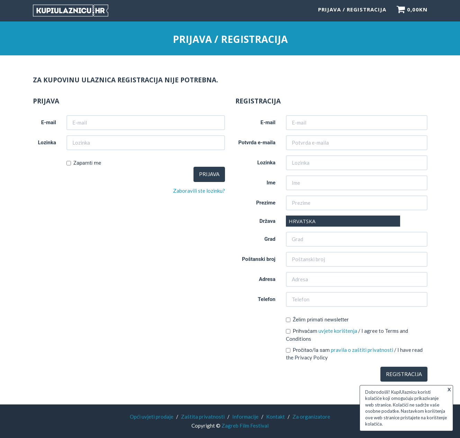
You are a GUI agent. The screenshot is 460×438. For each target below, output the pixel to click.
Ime (271, 183)
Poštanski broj (259, 259)
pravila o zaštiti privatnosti (362, 350)
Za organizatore (311, 416)
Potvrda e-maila (256, 142)
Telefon (267, 299)
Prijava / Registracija (352, 12)
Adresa (267, 279)
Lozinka (47, 142)
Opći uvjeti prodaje (151, 416)
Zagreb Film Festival (245, 425)
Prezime (266, 203)
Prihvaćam (301, 331)
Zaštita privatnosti (203, 416)
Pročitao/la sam (308, 350)
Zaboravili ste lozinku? (199, 191)
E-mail (48, 122)
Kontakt (275, 416)
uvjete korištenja (337, 331)
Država (267, 221)
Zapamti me (83, 163)
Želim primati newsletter (317, 320)
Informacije (245, 416)
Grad (270, 239)
